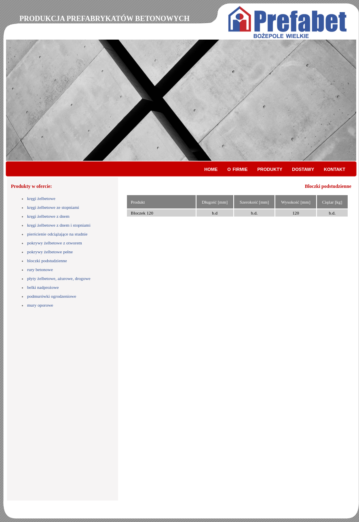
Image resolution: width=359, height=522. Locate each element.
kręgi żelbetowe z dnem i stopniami (59, 225)
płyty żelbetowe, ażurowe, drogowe (59, 278)
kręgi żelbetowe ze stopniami (53, 207)
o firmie (237, 168)
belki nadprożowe (43, 287)
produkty (270, 168)
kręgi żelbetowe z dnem (48, 216)
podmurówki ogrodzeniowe (51, 296)
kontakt (334, 168)
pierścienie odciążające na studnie (57, 234)
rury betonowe (40, 269)
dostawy (303, 168)
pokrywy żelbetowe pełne (50, 251)
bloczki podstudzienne (47, 260)
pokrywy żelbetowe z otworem (54, 242)
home (211, 168)
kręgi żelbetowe (41, 198)
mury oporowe (40, 305)
